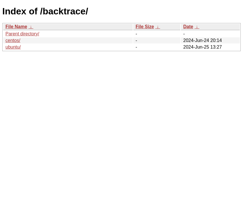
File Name (16, 26)
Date (188, 26)
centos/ (12, 40)
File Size (145, 26)
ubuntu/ (13, 47)
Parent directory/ (22, 33)
